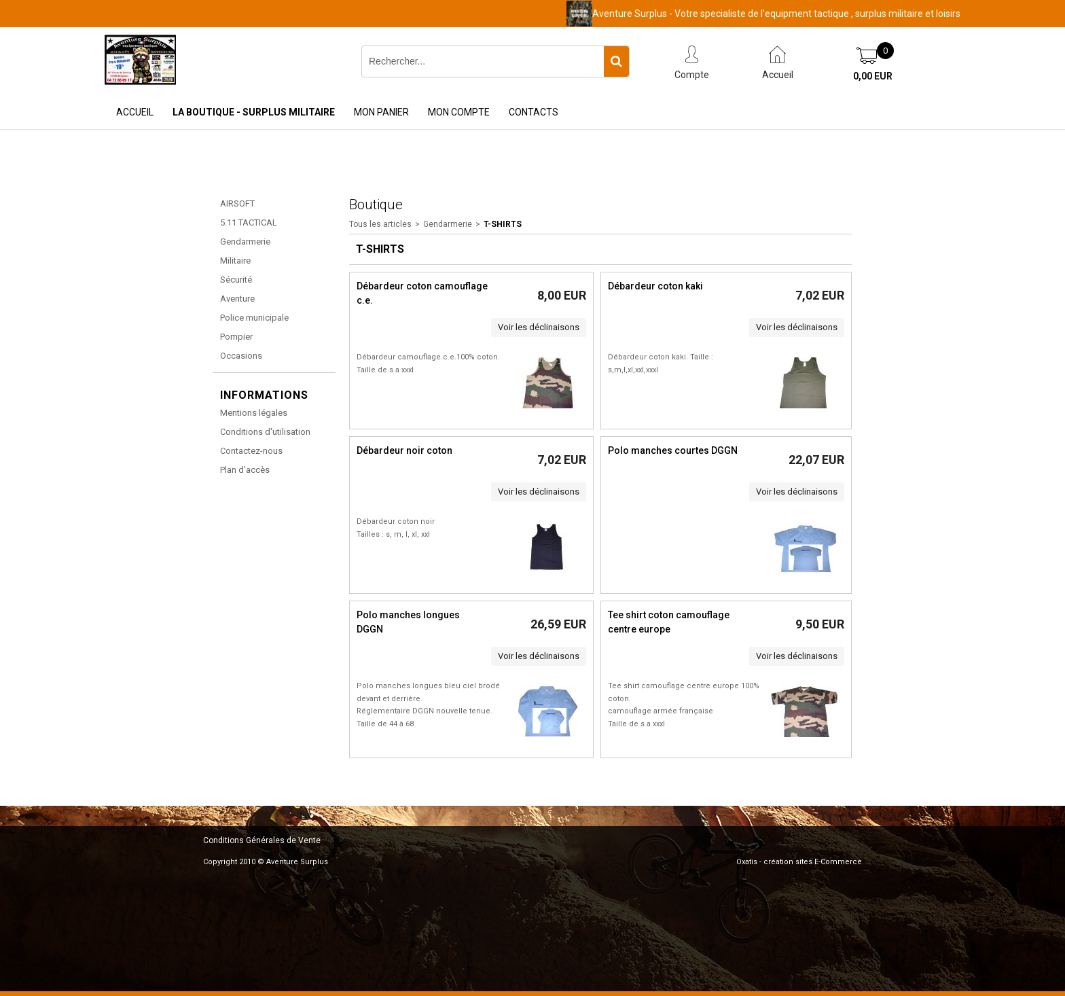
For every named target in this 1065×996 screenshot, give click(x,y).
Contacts (533, 112)
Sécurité (236, 279)
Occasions (241, 356)
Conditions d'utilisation (265, 432)
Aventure (237, 299)
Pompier (236, 337)
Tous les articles (380, 224)
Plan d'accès (245, 470)
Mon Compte (459, 112)
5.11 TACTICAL (248, 222)
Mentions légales (253, 413)
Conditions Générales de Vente (262, 840)
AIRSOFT (237, 203)
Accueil (135, 112)
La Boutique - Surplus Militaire (254, 112)
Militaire (235, 260)
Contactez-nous (251, 451)
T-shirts (503, 224)
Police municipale (254, 318)
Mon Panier (381, 112)
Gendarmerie (245, 241)
